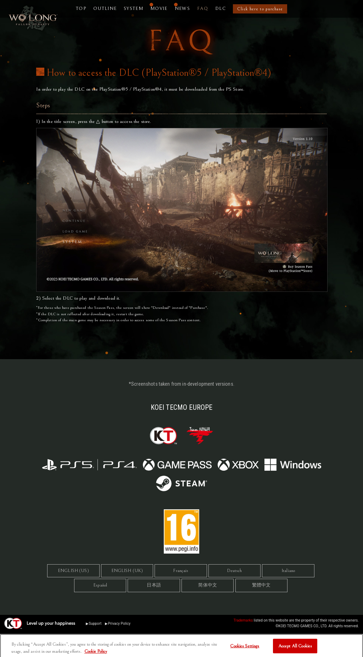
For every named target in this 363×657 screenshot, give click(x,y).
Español (100, 585)
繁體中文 (261, 585)
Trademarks (243, 620)
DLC (220, 8)
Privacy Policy (119, 623)
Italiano (288, 570)
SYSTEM (133, 8)
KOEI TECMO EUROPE (181, 407)
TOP (81, 8)
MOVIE (159, 8)
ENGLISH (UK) (127, 570)
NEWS (182, 8)
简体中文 (207, 585)
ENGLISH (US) (73, 570)
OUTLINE (105, 8)
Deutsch (234, 570)
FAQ (202, 8)
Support (95, 623)
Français (180, 570)
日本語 (154, 585)
